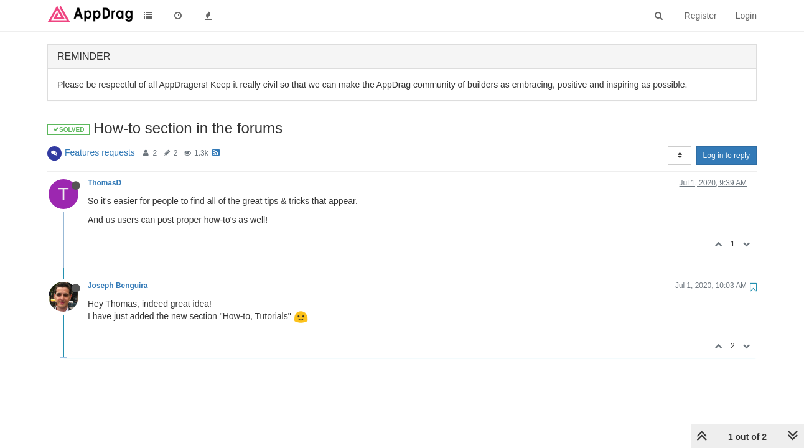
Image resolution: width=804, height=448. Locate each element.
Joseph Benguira (117, 285)
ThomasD (104, 183)
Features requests (100, 152)
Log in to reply (726, 155)
